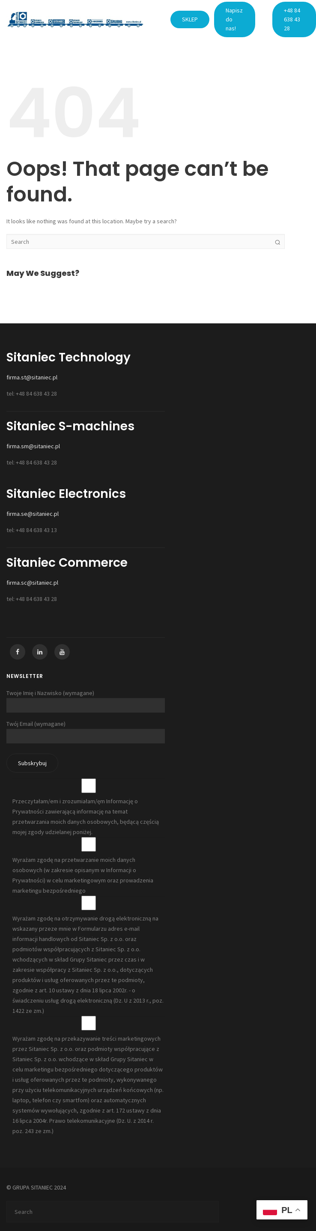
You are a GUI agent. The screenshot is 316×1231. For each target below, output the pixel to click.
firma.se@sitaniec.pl (32, 514)
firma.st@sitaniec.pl (31, 377)
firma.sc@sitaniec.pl (32, 582)
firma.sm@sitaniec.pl (33, 446)
